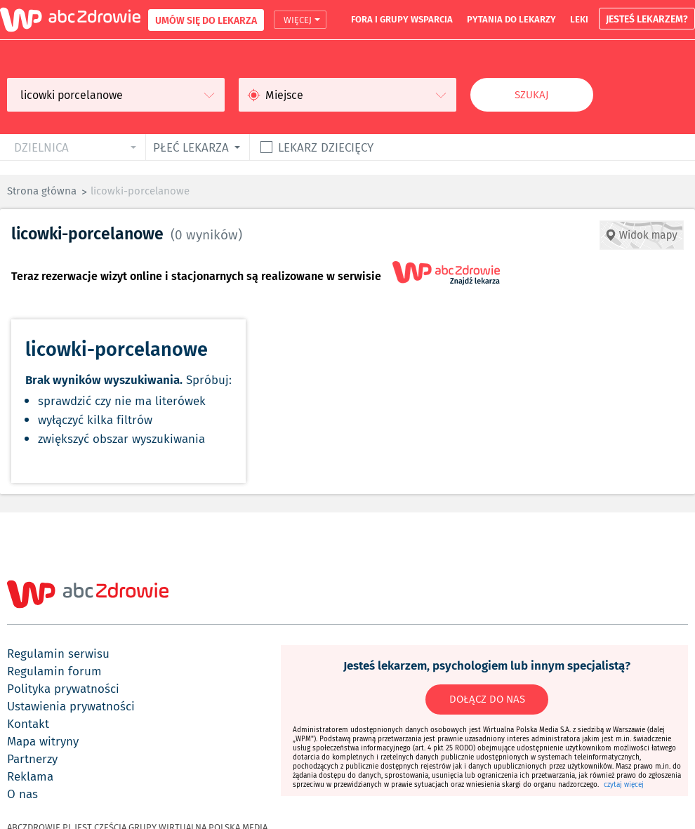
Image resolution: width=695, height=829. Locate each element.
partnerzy (32, 758)
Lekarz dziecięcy (325, 147)
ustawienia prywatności (71, 706)
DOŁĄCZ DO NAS (487, 699)
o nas (22, 793)
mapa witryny (43, 741)
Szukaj (532, 94)
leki (579, 19)
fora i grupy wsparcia (402, 19)
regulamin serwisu (58, 653)
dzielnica (41, 147)
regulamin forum (54, 671)
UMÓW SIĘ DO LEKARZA (206, 20)
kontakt (28, 723)
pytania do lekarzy (511, 19)
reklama (30, 776)
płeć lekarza (191, 147)
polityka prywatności (63, 688)
